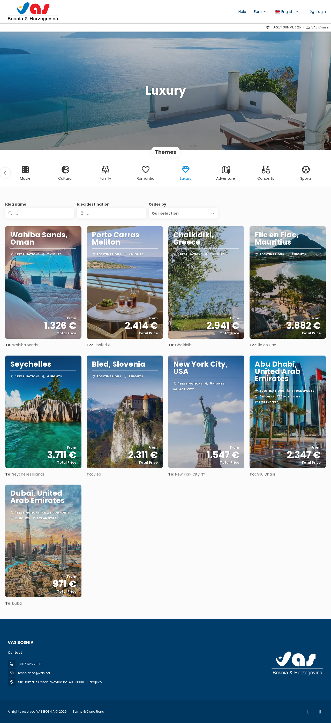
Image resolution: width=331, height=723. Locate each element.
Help (242, 11)
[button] (5, 173)
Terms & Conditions (88, 711)
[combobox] (111, 213)
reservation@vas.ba (34, 673)
